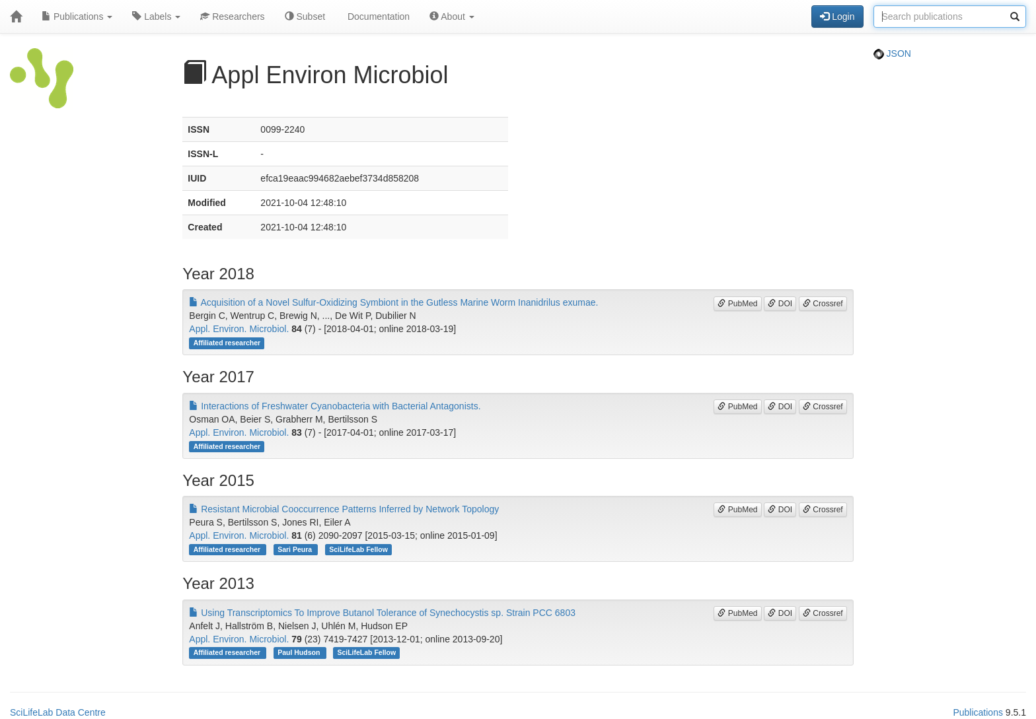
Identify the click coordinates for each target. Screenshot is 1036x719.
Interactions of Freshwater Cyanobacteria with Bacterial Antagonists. (334, 406)
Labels (156, 16)
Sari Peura (296, 549)
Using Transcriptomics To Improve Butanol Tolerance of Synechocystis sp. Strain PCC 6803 (382, 612)
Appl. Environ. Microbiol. (239, 329)
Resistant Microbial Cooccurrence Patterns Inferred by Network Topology (344, 509)
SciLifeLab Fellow (358, 549)
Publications (77, 16)
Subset (305, 16)
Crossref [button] (823, 303)
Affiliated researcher (227, 343)
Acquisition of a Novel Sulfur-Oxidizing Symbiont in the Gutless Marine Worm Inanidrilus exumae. (393, 302)
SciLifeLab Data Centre (58, 712)
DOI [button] (780, 303)
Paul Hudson (300, 653)
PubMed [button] (737, 303)
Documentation (377, 16)
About (451, 16)
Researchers (232, 16)
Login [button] (837, 16)
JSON (892, 53)
